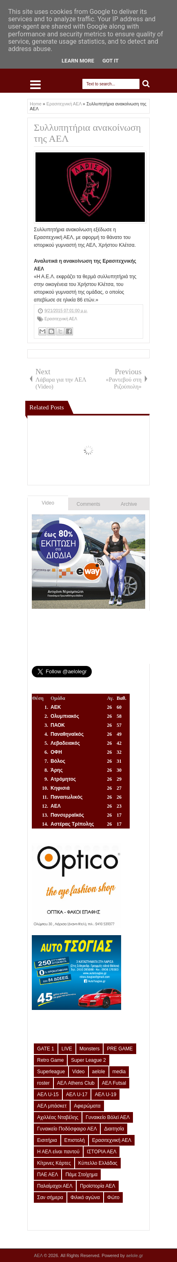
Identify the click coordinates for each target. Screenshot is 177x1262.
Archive (129, 504)
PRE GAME (120, 1049)
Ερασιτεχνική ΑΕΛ (60, 319)
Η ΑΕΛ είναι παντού (58, 1152)
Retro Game (50, 1060)
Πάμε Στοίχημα (81, 1174)
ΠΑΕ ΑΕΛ (47, 1174)
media (119, 1071)
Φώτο (113, 1197)
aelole (98, 1071)
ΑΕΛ (39, 1255)
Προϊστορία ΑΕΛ (97, 1186)
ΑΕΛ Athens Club (76, 1083)
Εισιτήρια (47, 1140)
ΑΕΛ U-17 (77, 1094)
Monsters (90, 1049)
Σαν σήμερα (50, 1197)
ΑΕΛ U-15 (48, 1094)
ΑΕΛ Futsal (114, 1083)
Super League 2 (88, 1060)
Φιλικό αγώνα (85, 1197)
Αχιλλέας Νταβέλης (57, 1117)
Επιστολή (74, 1140)
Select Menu (35, 84)
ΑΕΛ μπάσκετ (51, 1106)
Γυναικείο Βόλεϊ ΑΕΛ (108, 1117)
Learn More (78, 61)
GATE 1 (45, 1049)
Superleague (51, 1071)
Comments (88, 504)
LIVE (67, 1049)
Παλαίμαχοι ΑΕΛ (55, 1186)
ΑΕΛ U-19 (105, 1094)
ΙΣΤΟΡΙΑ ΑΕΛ (102, 1152)
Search (146, 83)
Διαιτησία (114, 1129)
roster (43, 1083)
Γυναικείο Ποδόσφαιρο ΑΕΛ (67, 1129)
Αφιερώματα (87, 1106)
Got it (110, 61)
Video (48, 503)
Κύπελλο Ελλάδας (97, 1163)
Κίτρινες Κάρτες (54, 1163)
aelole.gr (134, 1255)
